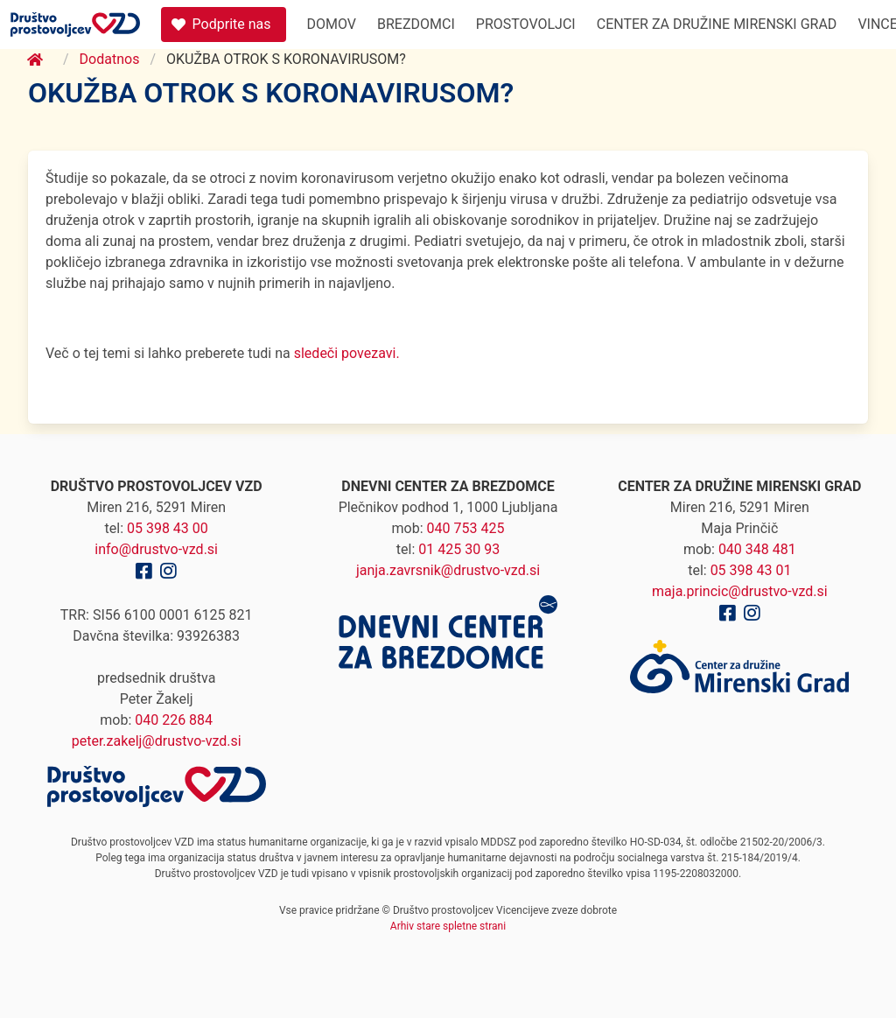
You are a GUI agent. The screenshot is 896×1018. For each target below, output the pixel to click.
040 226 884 (174, 720)
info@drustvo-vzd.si (156, 549)
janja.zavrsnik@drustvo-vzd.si (448, 570)
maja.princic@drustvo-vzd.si (740, 591)
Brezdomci (416, 24)
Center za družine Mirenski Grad (717, 24)
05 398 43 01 (751, 570)
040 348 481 (757, 549)
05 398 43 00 (167, 528)
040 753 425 (466, 528)
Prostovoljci (526, 24)
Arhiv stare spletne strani (448, 926)
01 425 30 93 (459, 549)
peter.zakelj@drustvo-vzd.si (157, 741)
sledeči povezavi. (345, 353)
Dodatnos (110, 59)
